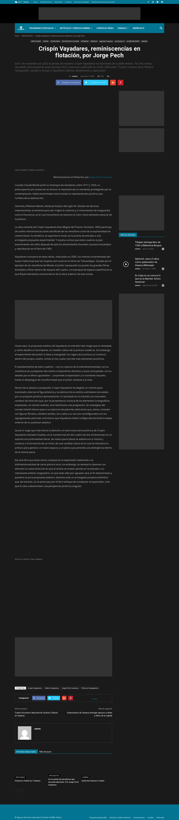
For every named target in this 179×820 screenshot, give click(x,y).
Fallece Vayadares (52, 688)
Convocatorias (105, 28)
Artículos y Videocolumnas (76, 28)
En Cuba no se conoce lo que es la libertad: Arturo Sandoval (148, 278)
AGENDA (86, 777)
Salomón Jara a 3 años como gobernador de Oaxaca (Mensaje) (147, 262)
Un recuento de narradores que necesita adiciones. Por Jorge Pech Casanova (63, 782)
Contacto (68, 2)
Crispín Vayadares (35, 688)
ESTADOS (94, 41)
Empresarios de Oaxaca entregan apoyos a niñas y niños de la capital (89, 714)
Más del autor (45, 752)
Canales (123, 28)
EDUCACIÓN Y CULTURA (70, 41)
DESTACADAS (55, 41)
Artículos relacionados (26, 752)
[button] (160, 28)
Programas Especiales (42, 28)
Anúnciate (58, 2)
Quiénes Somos (46, 2)
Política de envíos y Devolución (103, 2)
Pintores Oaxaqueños (90, 688)
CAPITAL (45, 41)
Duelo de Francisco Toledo (93, 781)
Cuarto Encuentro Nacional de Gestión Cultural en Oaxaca (36, 714)
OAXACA (144, 41)
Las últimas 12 (119, 41)
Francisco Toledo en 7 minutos (27, 781)
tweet (94, 698)
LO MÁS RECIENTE (133, 41)
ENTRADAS (84, 41)
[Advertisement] (89, 13)
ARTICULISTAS (36, 41)
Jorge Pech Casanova (106, 41)
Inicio (36, 2)
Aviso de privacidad (81, 2)
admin (75, 76)
